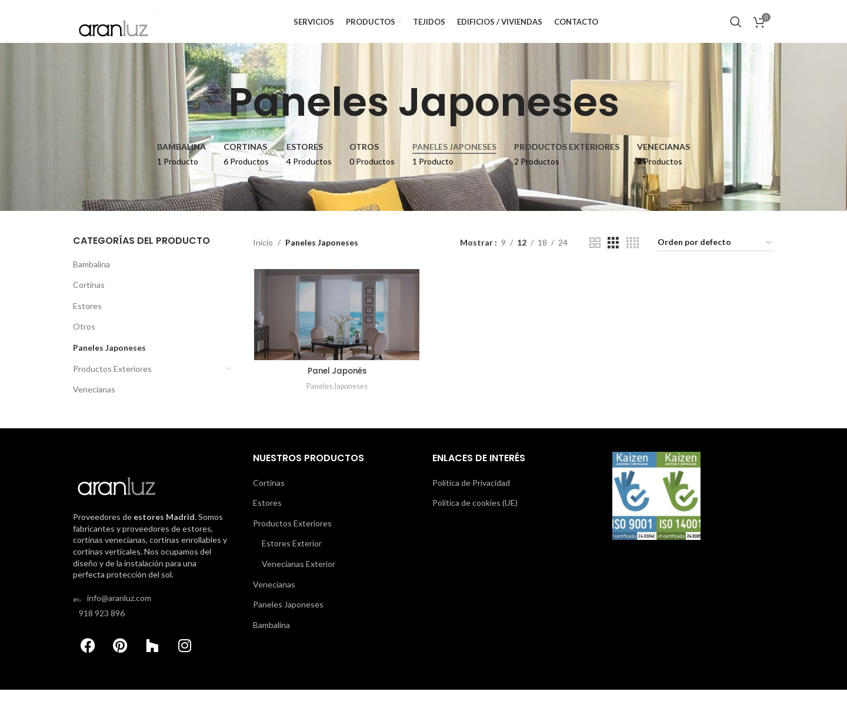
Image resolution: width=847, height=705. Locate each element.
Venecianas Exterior (298, 579)
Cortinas (89, 303)
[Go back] (213, 121)
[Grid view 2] (595, 261)
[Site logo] (123, 30)
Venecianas (94, 408)
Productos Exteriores (112, 387)
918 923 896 (102, 628)
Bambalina (91, 282)
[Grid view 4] (632, 261)
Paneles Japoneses (109, 366)
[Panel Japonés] (336, 334)
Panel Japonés (336, 390)
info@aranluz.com (119, 613)
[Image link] (123, 493)
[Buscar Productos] (736, 31)
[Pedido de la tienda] (715, 261)
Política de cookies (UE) (475, 518)
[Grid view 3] (613, 261)
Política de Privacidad (471, 498)
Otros (84, 345)
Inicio (263, 261)
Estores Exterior (292, 558)
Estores (87, 325)
